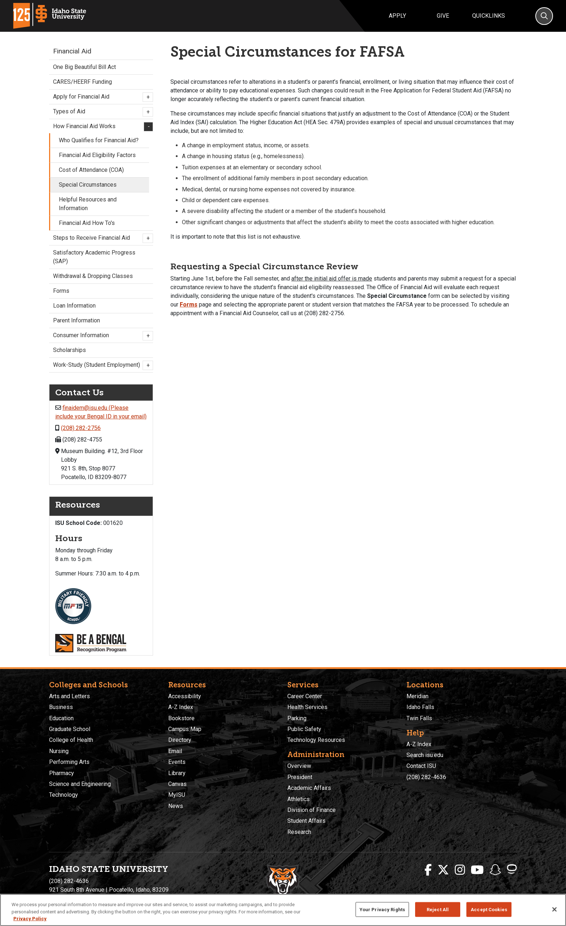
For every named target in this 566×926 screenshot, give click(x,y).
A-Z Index (180, 707)
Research (299, 832)
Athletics (298, 799)
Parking (296, 718)
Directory (179, 739)
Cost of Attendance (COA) (91, 169)
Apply (397, 15)
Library (177, 773)
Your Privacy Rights (382, 909)
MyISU (176, 794)
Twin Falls (419, 718)
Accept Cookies (489, 909)
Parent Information (76, 320)
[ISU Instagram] (460, 870)
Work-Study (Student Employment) (101, 365)
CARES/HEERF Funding (82, 81)
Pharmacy (61, 773)
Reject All (438, 909)
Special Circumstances (88, 184)
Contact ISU (421, 765)
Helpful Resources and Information (88, 204)
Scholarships (69, 350)
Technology (63, 794)
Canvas (177, 784)
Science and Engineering (80, 784)
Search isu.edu (424, 755)
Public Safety (304, 729)
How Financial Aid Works (101, 126)
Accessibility (184, 696)
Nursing (59, 751)
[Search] (544, 16)
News (175, 806)
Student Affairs (306, 820)
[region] (283, 910)
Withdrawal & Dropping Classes (93, 276)
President (299, 777)
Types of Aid (101, 112)
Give (443, 15)
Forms (188, 304)
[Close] (554, 909)
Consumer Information (101, 335)
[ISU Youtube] (477, 870)
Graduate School (69, 729)
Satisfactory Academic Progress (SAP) (94, 257)
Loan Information (74, 305)
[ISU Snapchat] (495, 870)
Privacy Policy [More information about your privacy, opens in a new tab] (30, 918)
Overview (299, 765)
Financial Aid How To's (87, 222)
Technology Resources (316, 739)
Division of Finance (311, 810)
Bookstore (181, 718)
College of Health (71, 739)
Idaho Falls (420, 707)
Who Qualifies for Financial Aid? (99, 140)
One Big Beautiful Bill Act (84, 67)
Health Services (307, 707)
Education (61, 718)
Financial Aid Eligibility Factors (97, 155)
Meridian (417, 696)
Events (177, 761)
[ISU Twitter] (443, 870)
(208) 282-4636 (426, 777)
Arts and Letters (69, 696)
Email (175, 751)
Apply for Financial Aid (101, 97)
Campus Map (184, 729)
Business (61, 707)
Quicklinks (488, 15)
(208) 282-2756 (81, 428)
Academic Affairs (309, 787)
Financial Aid (72, 51)
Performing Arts (69, 761)
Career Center (304, 696)
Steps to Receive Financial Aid (101, 238)
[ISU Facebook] (428, 870)
